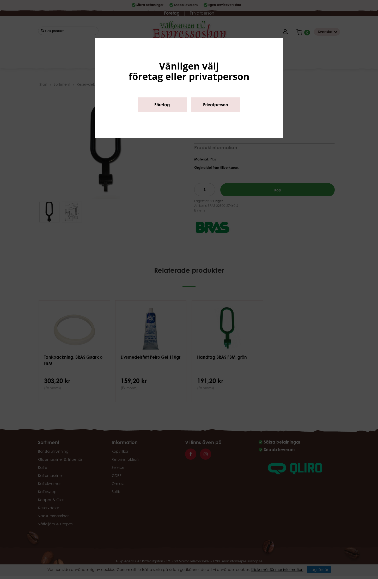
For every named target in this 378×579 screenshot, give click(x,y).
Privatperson (215, 104)
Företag (162, 104)
